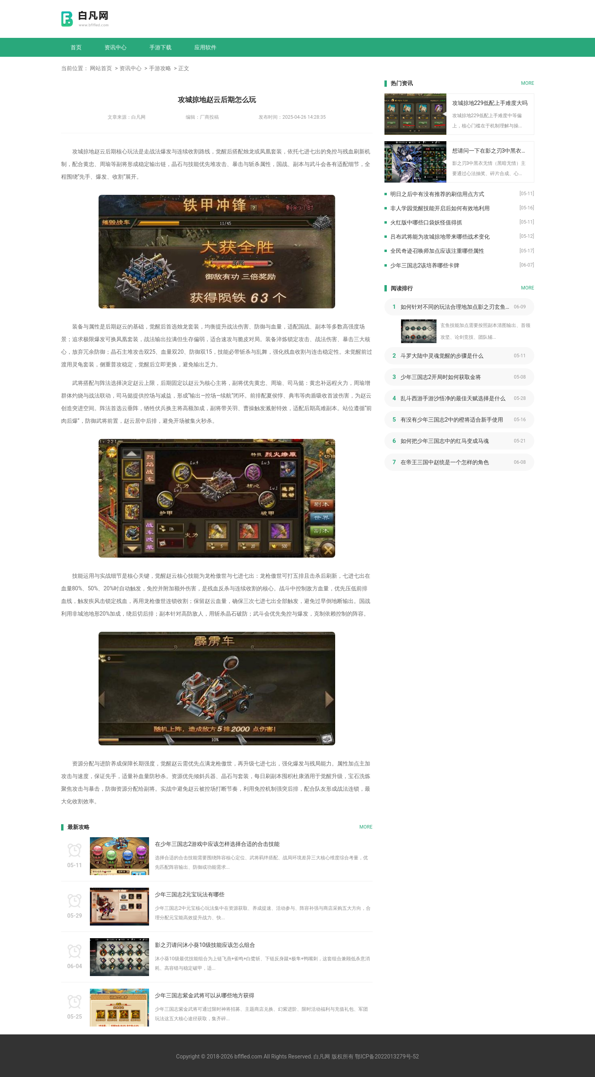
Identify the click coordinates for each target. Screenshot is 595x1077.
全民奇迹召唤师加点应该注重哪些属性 (437, 251)
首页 (76, 47)
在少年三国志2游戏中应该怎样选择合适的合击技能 (217, 844)
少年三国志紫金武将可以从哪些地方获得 (204, 995)
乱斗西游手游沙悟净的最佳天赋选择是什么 (453, 398)
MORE (366, 827)
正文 (183, 68)
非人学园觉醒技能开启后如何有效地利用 (440, 208)
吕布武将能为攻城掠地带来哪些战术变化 (440, 236)
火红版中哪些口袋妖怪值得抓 (426, 222)
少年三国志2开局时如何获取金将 (441, 377)
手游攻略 (160, 68)
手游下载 (160, 47)
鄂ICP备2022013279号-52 (387, 1056)
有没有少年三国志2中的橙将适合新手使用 (452, 419)
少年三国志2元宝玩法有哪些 (189, 894)
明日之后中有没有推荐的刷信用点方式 (437, 194)
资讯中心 (115, 47)
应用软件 (205, 47)
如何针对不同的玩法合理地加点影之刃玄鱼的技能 (457, 307)
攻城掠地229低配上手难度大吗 (490, 103)
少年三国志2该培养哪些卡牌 (425, 265)
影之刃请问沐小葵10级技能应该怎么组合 (205, 945)
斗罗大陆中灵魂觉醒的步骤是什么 (442, 356)
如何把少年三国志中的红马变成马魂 (445, 441)
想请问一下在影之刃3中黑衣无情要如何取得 (490, 150)
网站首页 (101, 68)
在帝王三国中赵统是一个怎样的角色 (445, 462)
